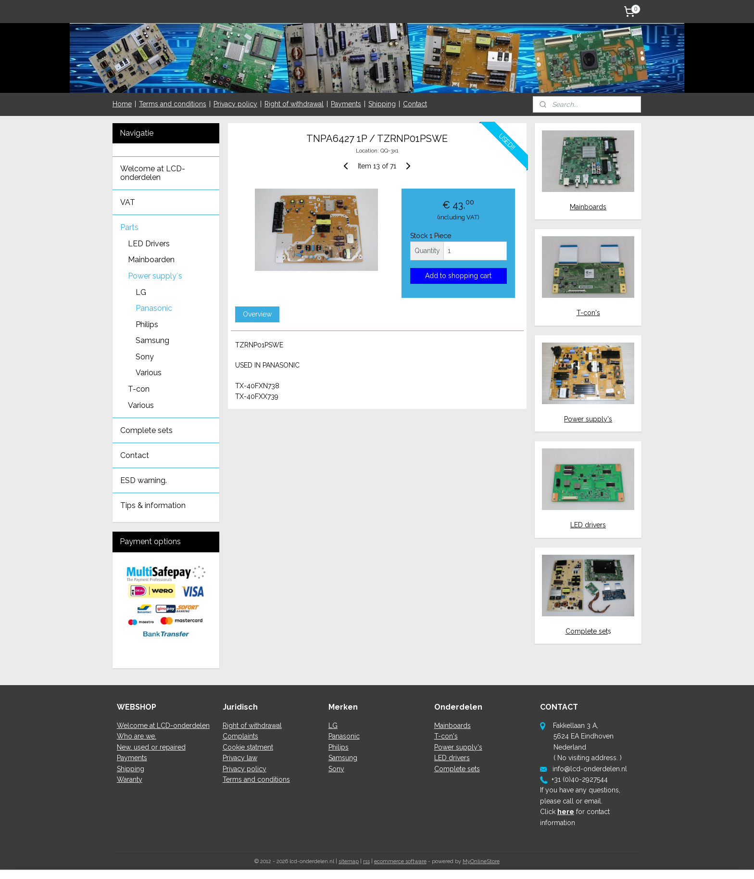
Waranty (129, 779)
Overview (256, 314)
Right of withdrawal (294, 104)
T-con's (588, 313)
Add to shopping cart (458, 276)
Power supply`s (155, 275)
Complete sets (146, 430)
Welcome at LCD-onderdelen (152, 173)
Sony (145, 356)
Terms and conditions (172, 104)
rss (366, 861)
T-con (139, 389)
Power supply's (588, 419)
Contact (415, 104)
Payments (346, 104)
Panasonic (154, 308)
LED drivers (588, 525)
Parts (129, 227)
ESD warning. (143, 480)
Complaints (240, 736)
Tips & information (153, 505)
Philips (147, 324)
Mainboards (588, 207)
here (565, 811)
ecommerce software (400, 861)
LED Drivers (149, 243)
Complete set (587, 631)
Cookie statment (248, 747)
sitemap (349, 861)
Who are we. (136, 736)
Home (122, 104)
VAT (127, 202)
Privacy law (240, 758)
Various (149, 372)
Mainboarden (151, 259)
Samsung (152, 340)
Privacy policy (235, 104)
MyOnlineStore (481, 861)
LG (141, 292)
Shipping (382, 104)
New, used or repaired (151, 747)
